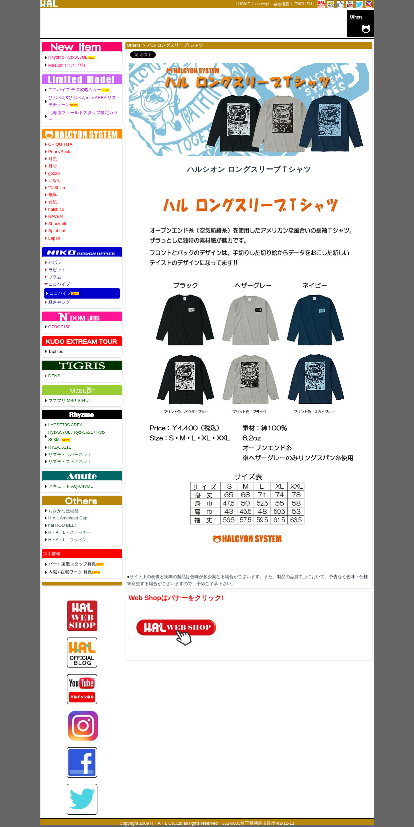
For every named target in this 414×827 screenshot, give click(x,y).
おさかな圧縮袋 (63, 510)
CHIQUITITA (60, 144)
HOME (244, 4)
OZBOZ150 (59, 326)
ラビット (57, 269)
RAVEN (55, 216)
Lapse (54, 238)
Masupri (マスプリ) (66, 65)
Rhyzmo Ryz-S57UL (68, 57)
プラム (54, 277)
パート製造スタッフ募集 (72, 563)
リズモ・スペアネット (70, 461)
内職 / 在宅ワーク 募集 (70, 571)
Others (134, 45)
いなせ (54, 180)
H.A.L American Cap (67, 517)
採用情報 (51, 553)
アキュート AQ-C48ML (70, 486)
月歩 (52, 165)
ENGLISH (303, 4)
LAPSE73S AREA (65, 424)
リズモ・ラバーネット (70, 454)
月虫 (52, 158)
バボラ (54, 262)
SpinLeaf (56, 230)
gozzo (54, 173)
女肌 (52, 201)
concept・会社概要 (272, 4)
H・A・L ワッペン (67, 539)
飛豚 (52, 194)
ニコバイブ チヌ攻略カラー (75, 89)
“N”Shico (56, 187)
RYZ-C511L (59, 447)
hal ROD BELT (62, 525)
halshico (56, 209)
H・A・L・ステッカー (69, 532)
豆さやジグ (59, 302)
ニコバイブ (59, 284)
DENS (54, 375)
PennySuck (59, 151)
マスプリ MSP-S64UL (69, 400)
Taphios (55, 351)
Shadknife (58, 223)
